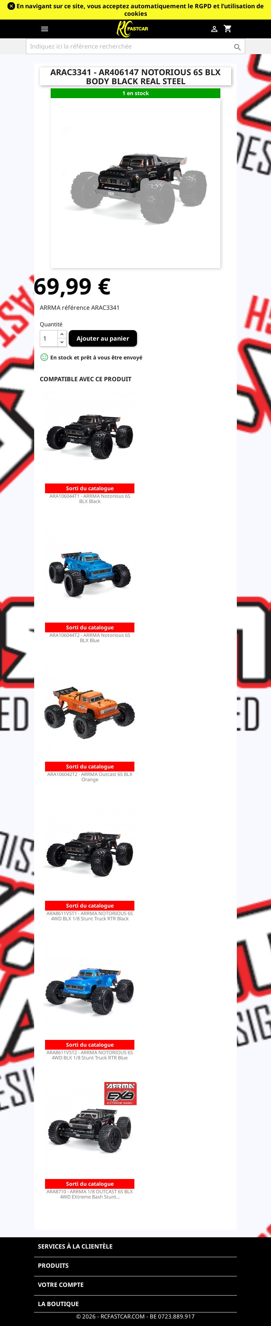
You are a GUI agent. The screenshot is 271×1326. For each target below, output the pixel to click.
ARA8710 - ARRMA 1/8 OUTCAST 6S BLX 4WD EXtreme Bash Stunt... (90, 1194)
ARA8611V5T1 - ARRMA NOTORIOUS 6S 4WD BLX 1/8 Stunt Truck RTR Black (90, 916)
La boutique (58, 1304)
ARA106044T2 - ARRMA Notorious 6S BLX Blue (90, 637)
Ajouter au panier (103, 338)
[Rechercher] (135, 46)
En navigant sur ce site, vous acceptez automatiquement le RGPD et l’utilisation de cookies (140, 10)
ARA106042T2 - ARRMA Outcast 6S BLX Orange (89, 776)
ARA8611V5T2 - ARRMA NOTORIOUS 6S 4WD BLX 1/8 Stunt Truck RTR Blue (90, 1055)
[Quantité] (49, 338)
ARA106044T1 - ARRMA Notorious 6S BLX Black (90, 498)
